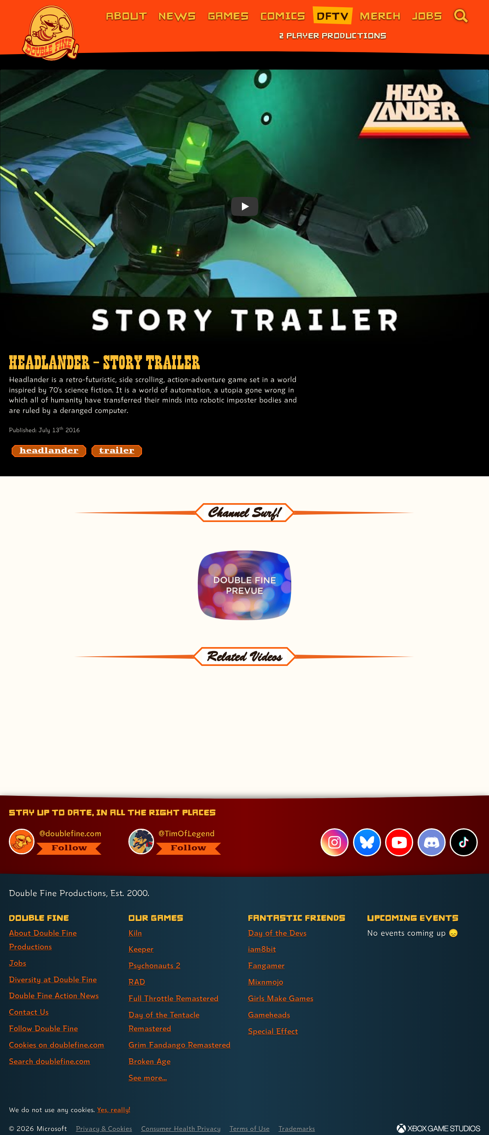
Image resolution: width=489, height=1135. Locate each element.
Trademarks (301, 1119)
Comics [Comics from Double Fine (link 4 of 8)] (283, 15)
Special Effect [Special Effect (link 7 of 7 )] (274, 1021)
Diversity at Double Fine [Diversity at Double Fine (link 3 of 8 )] (54, 970)
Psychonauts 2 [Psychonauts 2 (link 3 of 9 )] (155, 956)
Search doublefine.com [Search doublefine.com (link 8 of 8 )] (51, 1052)
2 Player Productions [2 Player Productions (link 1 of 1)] (333, 35)
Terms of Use (253, 1119)
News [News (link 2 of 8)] (177, 15)
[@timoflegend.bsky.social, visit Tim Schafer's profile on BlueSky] (179, 832)
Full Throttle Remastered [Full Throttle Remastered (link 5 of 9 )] (174, 988)
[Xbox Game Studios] (438, 1119)
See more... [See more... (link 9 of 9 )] (148, 1068)
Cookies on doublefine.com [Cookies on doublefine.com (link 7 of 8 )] (58, 1035)
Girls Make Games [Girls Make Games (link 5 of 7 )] (281, 988)
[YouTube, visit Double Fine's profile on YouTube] (399, 833)
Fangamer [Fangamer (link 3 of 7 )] (267, 956)
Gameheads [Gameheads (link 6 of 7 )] (270, 1005)
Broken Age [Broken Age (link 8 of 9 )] (150, 1052)
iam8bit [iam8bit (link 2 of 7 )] (262, 940)
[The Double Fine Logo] (51, 33)
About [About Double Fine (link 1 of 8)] (126, 15)
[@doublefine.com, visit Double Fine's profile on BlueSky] (59, 832)
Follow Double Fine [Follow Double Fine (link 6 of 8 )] (44, 1019)
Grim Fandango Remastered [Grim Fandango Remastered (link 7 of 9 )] (180, 1035)
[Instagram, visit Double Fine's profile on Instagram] (335, 833)
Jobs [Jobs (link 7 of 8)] (427, 15)
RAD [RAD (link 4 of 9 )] (137, 972)
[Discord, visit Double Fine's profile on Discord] (431, 833)
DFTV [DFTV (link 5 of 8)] (333, 15)
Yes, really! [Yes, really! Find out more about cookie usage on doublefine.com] (113, 1101)
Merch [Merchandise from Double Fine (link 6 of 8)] (380, 15)
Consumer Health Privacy (183, 1119)
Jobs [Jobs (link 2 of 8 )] (18, 954)
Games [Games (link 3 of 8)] (228, 15)
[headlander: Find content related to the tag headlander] (49, 451)
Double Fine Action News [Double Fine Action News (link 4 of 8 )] (55, 986)
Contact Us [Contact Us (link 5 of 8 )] (29, 1003)
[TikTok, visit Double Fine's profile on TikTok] (464, 833)
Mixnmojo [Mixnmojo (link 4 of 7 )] (266, 972)
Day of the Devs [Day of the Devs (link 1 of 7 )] (278, 923)
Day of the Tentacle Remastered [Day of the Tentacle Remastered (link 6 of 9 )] (165, 1012)
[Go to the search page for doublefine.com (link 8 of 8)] (461, 15)
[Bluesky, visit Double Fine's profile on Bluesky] (367, 833)
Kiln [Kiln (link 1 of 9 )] (135, 923)
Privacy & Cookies (104, 1119)
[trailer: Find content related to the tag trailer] (116, 451)
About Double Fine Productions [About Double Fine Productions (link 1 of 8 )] (44, 930)
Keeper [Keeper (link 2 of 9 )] (141, 940)
